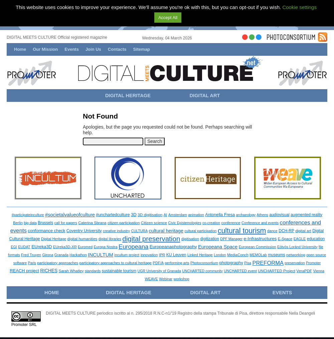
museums (276, 254)
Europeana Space (217, 246)
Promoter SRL (24, 324)
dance (272, 231)
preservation (295, 263)
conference (230, 223)
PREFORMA (268, 263)
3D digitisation (150, 214)
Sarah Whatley (71, 271)
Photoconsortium (204, 263)
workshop (181, 279)
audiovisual (279, 214)
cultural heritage (166, 230)
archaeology (246, 215)
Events (71, 49)
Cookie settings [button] (299, 7)
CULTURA (139, 231)
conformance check (46, 230)
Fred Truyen (31, 255)
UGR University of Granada (159, 271)
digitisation (190, 239)
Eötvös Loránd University (297, 247)
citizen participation (124, 223)
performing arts (177, 263)
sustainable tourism (119, 271)
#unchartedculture (113, 214)
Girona (47, 255)
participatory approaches (57, 263)
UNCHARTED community (202, 271)
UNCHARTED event (240, 271)
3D (134, 214)
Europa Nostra (106, 247)
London (220, 255)
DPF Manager (231, 239)
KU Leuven (176, 254)
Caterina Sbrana (92, 223)
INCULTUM (100, 255)
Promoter (313, 263)
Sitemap (141, 49)
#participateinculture (28, 215)
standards (93, 271)
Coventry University (84, 230)
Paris (32, 263)
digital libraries (110, 239)
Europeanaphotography (173, 246)
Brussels (45, 222)
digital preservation (151, 238)
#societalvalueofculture (70, 214)
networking (295, 254)
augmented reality (306, 214)
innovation (149, 255)
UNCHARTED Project (276, 271)
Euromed (85, 247)
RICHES (48, 270)
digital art (303, 230)
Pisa (247, 263)
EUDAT (24, 247)
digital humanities (82, 238)
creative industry (116, 231)
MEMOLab (258, 255)
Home (20, 49)
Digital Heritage (53, 239)
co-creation (211, 223)
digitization (209, 238)
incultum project (126, 255)
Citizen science (154, 222)
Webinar (165, 279)
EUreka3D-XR (65, 247)
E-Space (285, 239)
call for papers (65, 223)
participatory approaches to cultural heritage (115, 263)
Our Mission (45, 49)
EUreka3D (41, 246)
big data (30, 223)
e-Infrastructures (260, 238)
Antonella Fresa (220, 214)
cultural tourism (242, 231)
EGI (14, 247)
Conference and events (260, 223)
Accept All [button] (167, 17)
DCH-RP (286, 230)
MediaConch (237, 255)
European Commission (257, 247)
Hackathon (78, 255)
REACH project (24, 270)
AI (165, 215)
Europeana (133, 246)
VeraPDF (304, 271)
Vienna (318, 271)
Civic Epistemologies (184, 223)
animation (196, 215)
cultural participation (200, 231)
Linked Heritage (200, 255)
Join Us (93, 49)
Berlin (18, 223)
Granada (61, 255)
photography (231, 262)
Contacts (117, 49)
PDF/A (158, 263)
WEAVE (151, 279)
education (316, 238)
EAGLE (300, 239)
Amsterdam (177, 215)
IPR (162, 255)
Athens (262, 215)
